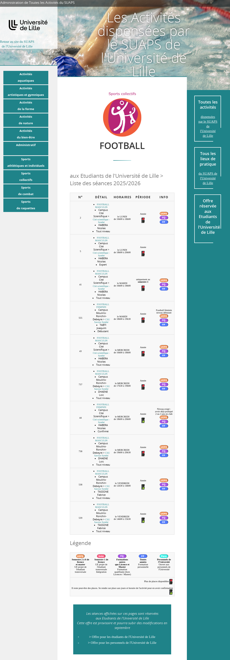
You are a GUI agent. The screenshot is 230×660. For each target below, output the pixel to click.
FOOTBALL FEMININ (102, 305)
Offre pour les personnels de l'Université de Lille (122, 642)
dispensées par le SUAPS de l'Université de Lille (207, 126)
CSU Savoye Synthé (102, 320)
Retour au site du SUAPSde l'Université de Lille (17, 44)
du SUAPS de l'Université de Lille (208, 178)
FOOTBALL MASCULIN (102, 205)
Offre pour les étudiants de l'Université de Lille (122, 637)
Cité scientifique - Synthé (101, 220)
